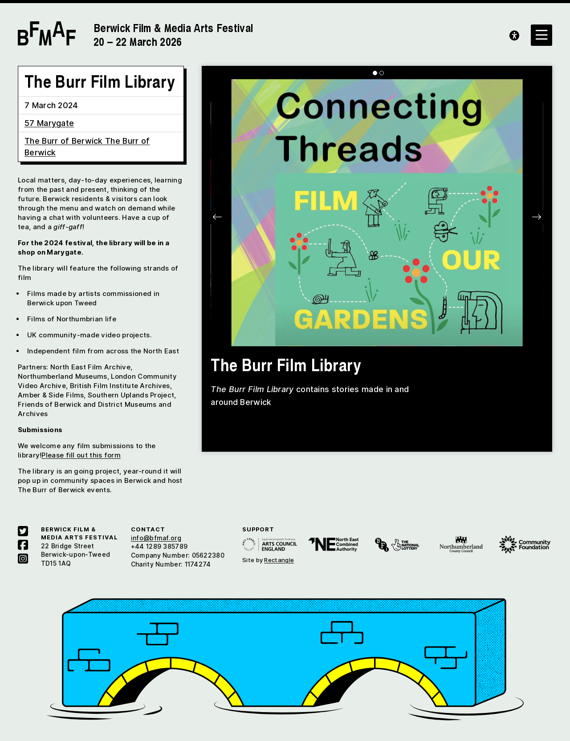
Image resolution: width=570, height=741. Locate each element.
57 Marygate (49, 123)
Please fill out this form (81, 455)
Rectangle (279, 559)
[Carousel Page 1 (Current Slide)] (375, 73)
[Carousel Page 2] (381, 73)
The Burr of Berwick (64, 141)
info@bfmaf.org (156, 538)
